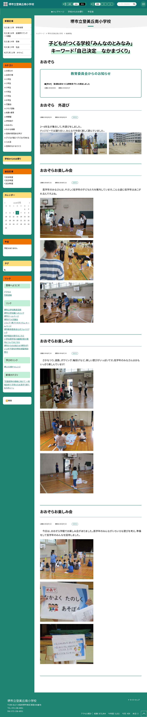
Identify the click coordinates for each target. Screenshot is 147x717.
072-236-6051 (17, 708)
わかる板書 (10, 129)
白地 (76, 4)
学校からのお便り (75, 11)
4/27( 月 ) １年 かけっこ (13, 52)
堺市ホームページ (11, 316)
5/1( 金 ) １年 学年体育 (13, 27)
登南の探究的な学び (14, 133)
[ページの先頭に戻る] (144, 714)
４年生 (8, 91)
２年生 (8, 83)
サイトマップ (135, 699)
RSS (10, 400)
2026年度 (9, 177)
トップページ (58, 11)
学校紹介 (9, 121)
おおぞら (9, 125)
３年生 (8, 87)
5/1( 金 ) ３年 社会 (11, 47)
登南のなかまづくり (13, 146)
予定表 (91, 11)
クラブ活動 (10, 108)
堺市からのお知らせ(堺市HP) (16, 345)
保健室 (8, 116)
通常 (69, 4)
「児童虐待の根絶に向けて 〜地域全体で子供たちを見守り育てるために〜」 (17, 384)
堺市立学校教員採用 (12, 309)
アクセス (7, 291)
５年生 (8, 96)
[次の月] (29, 203)
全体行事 (9, 75)
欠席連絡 (8, 295)
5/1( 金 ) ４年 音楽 (11, 41)
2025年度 (9, 180)
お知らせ (9, 70)
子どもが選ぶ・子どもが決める (17, 137)
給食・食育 (10, 112)
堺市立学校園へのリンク (14, 313)
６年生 (8, 100)
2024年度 (9, 183)
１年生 (8, 79)
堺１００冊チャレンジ (12, 366)
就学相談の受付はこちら (14, 335)
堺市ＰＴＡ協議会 (11, 319)
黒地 (82, 4)
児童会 (8, 104)
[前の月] (4, 203)
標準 (97, 4)
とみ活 (8, 142)
